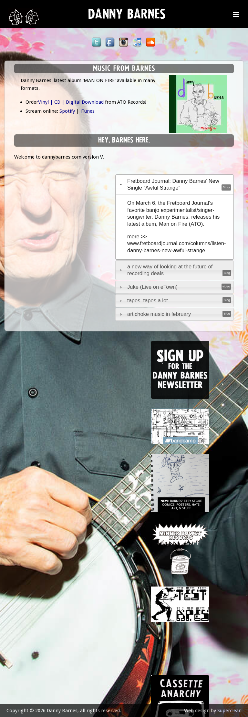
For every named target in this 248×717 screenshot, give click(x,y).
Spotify (67, 111)
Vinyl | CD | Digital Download (71, 102)
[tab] (174, 184)
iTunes (87, 111)
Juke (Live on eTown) (152, 287)
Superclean (229, 710)
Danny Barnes (127, 16)
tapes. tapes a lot (147, 300)
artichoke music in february (159, 314)
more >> (137, 236)
